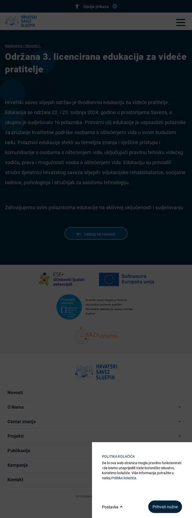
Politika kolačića (123, 477)
